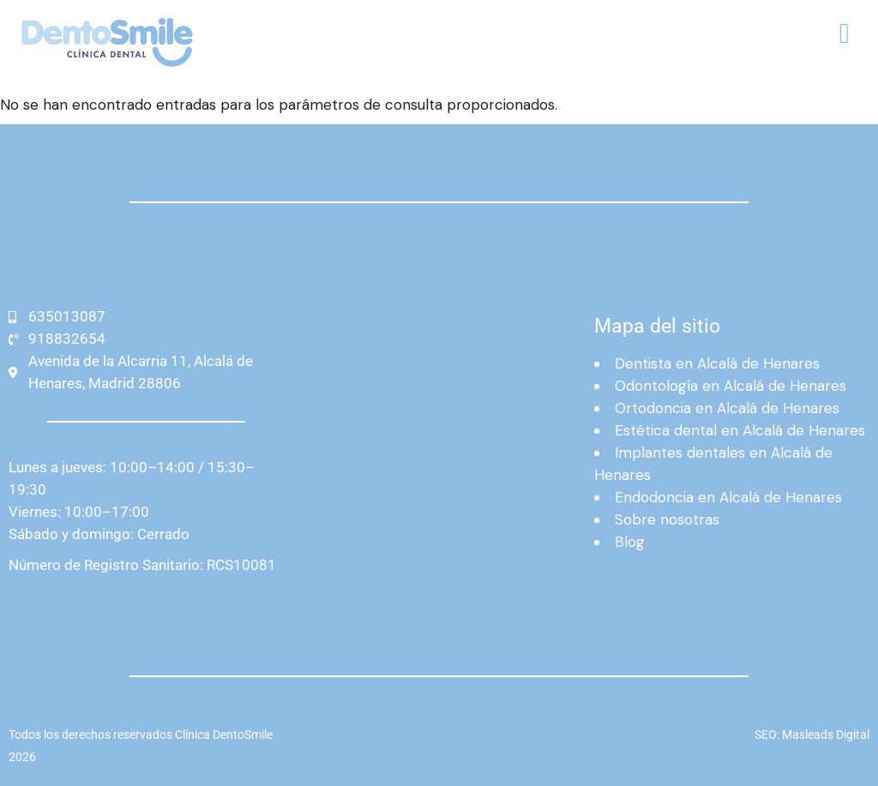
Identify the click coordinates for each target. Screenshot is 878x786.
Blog (630, 541)
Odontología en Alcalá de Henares (730, 385)
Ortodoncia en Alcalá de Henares (727, 408)
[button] (844, 34)
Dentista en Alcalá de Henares (717, 363)
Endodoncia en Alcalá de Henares (728, 497)
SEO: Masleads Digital (812, 734)
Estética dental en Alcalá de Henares (740, 430)
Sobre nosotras (667, 519)
